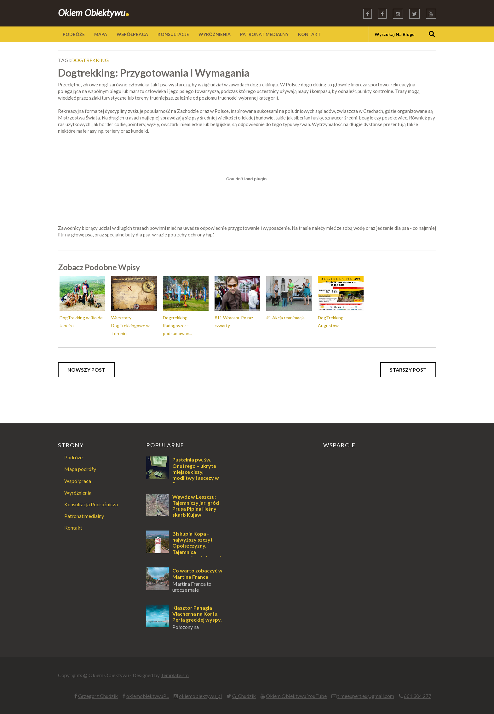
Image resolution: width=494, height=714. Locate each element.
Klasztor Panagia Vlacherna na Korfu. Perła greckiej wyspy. (197, 614)
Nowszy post (86, 370)
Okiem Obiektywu (93, 12)
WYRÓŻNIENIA (214, 34)
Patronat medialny (84, 516)
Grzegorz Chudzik (98, 696)
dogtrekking (90, 60)
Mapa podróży (80, 469)
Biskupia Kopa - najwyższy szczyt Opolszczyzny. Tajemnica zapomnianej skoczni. (197, 546)
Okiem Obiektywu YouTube (296, 696)
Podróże (73, 457)
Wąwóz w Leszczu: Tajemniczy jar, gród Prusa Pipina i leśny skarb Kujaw (195, 506)
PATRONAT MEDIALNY (264, 34)
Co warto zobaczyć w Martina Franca (197, 573)
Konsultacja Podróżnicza (91, 504)
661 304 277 (417, 696)
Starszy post (408, 370)
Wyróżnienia (77, 493)
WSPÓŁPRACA (132, 34)
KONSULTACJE (173, 34)
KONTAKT (309, 34)
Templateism (175, 675)
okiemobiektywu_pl (200, 696)
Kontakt (73, 528)
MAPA (100, 34)
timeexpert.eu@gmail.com (365, 696)
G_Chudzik (244, 696)
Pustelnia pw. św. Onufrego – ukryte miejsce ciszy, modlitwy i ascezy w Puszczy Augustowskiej (182, 474)
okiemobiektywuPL (147, 696)
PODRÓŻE (74, 34)
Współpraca (77, 481)
